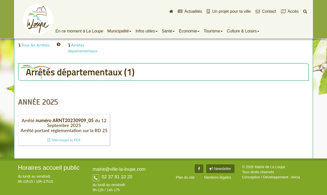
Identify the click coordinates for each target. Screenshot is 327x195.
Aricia (295, 177)
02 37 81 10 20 (116, 176)
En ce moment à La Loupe (79, 31)
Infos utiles (146, 31)
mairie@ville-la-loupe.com (119, 169)
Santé (168, 31)
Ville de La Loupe (38, 19)
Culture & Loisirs (243, 31)
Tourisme (213, 31)
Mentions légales (217, 177)
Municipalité (119, 31)
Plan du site (185, 177)
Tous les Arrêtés (35, 44)
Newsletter (220, 169)
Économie (189, 31)
